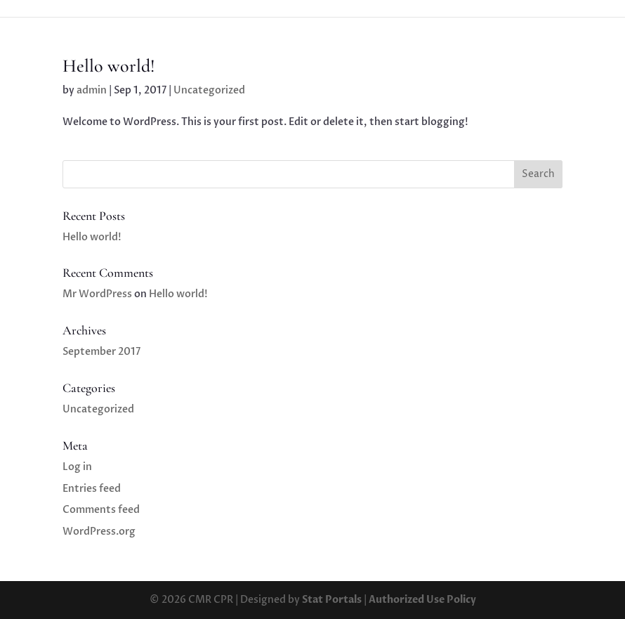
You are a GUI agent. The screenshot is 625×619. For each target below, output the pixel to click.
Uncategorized (209, 90)
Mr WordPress (97, 294)
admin (92, 90)
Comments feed (101, 509)
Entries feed (92, 488)
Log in (77, 467)
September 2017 (101, 351)
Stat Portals (332, 599)
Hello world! (109, 66)
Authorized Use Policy (422, 599)
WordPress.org (99, 531)
